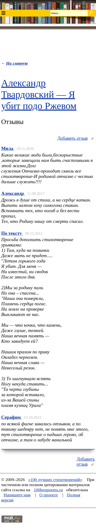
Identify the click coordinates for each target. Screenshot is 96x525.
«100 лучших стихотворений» (55, 479)
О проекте (48, 494)
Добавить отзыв (72, 138)
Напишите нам (17, 494)
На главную (17, 63)
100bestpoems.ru (48, 489)
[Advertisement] (48, 44)
